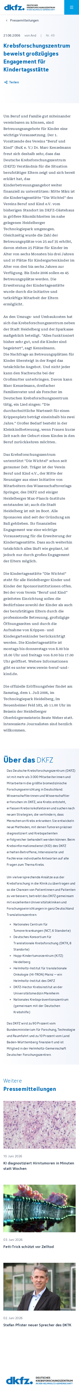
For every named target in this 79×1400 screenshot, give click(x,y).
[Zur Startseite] (29, 7)
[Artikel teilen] (11, 82)
